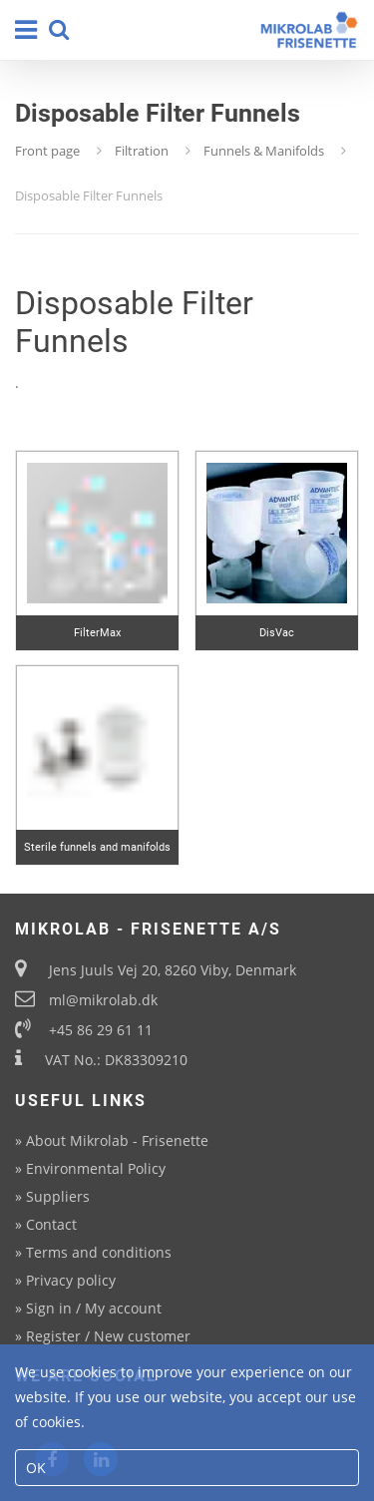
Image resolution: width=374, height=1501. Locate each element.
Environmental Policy (96, 1168)
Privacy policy (71, 1280)
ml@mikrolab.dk (103, 999)
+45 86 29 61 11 (101, 1029)
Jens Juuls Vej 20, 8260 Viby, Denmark (172, 969)
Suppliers (58, 1196)
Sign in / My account (94, 1308)
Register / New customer (108, 1335)
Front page (47, 151)
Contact (51, 1224)
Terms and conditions (99, 1252)
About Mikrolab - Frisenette (117, 1140)
